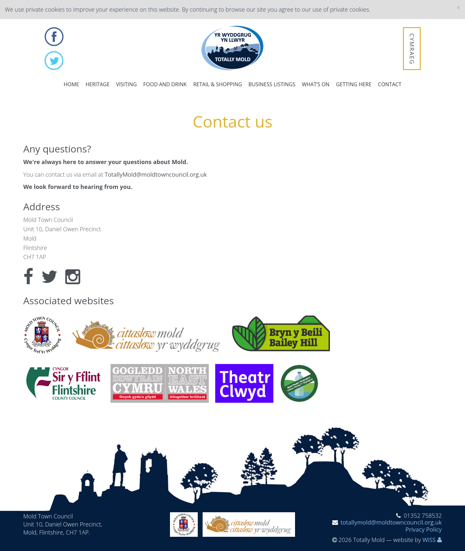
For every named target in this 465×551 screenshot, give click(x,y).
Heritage (98, 84)
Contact (389, 84)
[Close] (458, 7)
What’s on (316, 84)
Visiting (126, 84)
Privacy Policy (424, 529)
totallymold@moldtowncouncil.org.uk (391, 522)
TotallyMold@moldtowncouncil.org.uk (156, 174)
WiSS (429, 540)
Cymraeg (412, 49)
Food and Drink (165, 84)
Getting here (354, 84)
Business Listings (271, 84)
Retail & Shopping (217, 84)
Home (71, 84)
